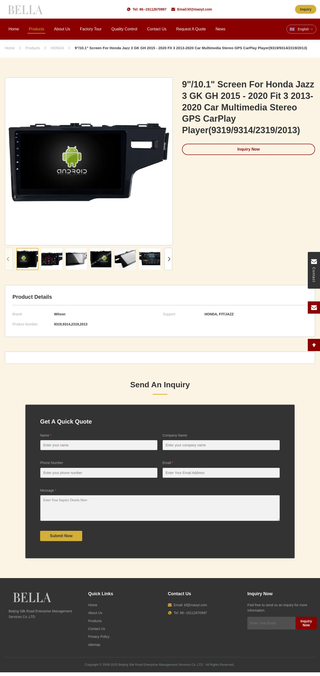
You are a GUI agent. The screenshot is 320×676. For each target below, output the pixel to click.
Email (167, 463)
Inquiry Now (248, 149)
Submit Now (61, 539)
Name (46, 435)
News (220, 29)
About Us (62, 29)
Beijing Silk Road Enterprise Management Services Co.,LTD (161, 668)
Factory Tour (91, 29)
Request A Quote (191, 29)
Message (48, 490)
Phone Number (51, 463)
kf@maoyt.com (199, 9)
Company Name (174, 435)
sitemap (94, 648)
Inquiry (305, 9)
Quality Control (124, 29)
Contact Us (156, 29)
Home (14, 29)
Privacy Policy (98, 640)
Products (36, 29)
